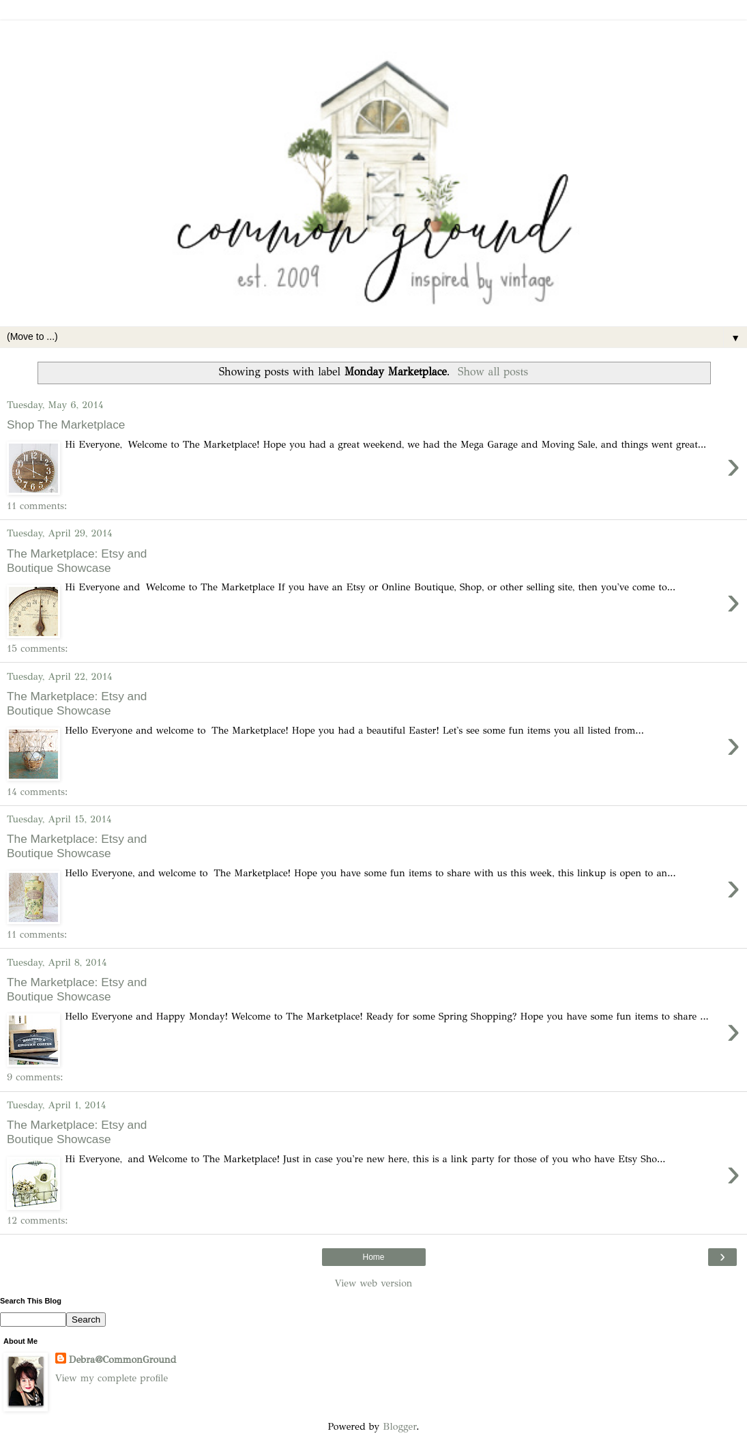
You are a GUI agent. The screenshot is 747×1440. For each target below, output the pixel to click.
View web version (374, 1283)
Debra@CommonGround (122, 1359)
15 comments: (37, 648)
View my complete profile (111, 1378)
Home (373, 1257)
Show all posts (493, 371)
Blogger (399, 1426)
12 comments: (37, 1220)
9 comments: (35, 1077)
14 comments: (37, 792)
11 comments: (37, 506)
